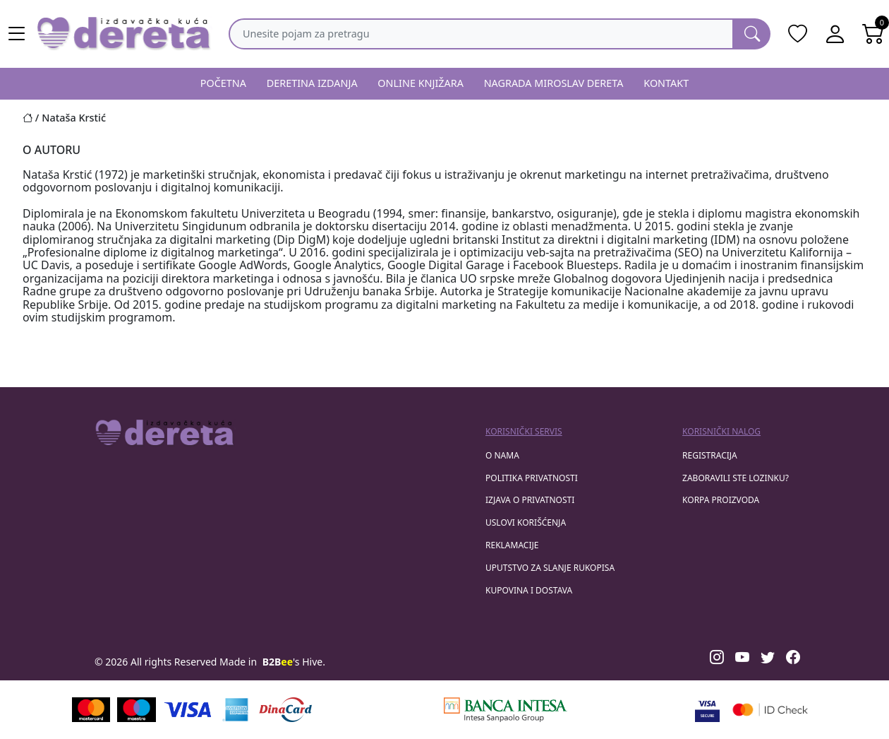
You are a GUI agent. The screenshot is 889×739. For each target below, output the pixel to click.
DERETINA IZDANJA (312, 83)
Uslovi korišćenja (525, 522)
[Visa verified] (707, 709)
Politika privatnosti (531, 478)
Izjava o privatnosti (529, 500)
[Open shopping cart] (873, 34)
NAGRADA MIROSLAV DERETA (554, 83)
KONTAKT (666, 83)
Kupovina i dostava (528, 590)
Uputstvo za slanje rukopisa (550, 568)
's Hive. (293, 661)
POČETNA (223, 83)
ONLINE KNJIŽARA (420, 83)
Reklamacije (511, 545)
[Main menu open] (17, 34)
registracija (709, 455)
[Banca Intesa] (505, 709)
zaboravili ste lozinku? (735, 478)
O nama (502, 455)
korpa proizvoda (720, 500)
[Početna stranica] (32, 117)
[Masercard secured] (770, 709)
